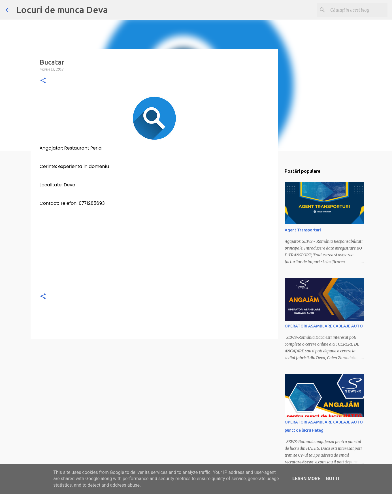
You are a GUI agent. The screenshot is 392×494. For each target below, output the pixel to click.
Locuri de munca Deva (62, 10)
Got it (333, 478)
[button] (43, 81)
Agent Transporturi (303, 230)
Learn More (306, 478)
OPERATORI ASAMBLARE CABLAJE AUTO (324, 326)
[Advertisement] (154, 247)
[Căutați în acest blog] (357, 10)
